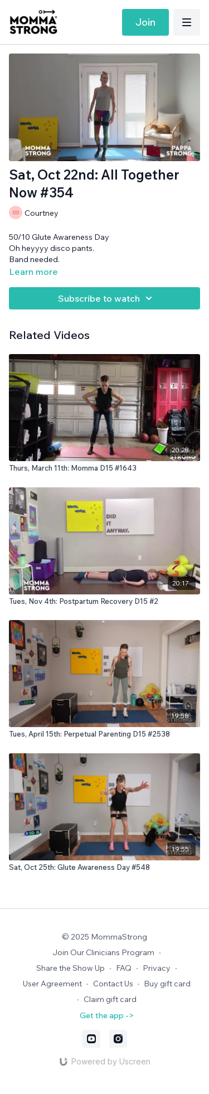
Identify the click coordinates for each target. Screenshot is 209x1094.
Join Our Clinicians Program (103, 952)
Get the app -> (107, 1015)
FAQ (124, 968)
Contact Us (113, 984)
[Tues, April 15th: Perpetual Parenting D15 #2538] (104, 734)
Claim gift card (110, 999)
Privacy (157, 968)
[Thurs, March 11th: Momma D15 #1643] (104, 468)
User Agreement (52, 984)
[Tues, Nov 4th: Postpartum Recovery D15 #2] (104, 601)
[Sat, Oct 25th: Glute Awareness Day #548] (104, 867)
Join (145, 22)
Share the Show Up (70, 968)
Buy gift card (167, 984)
